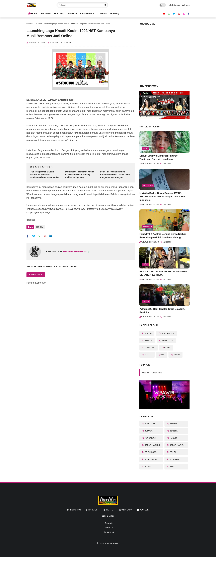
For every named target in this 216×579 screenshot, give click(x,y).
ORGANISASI (150, 452)
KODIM (39, 24)
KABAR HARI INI (152, 445)
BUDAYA (148, 431)
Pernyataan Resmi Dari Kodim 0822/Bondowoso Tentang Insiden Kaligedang (79, 174)
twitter (110, 510)
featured (148, 186)
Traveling (114, 13)
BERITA (148, 333)
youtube (144, 510)
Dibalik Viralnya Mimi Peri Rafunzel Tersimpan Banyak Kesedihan (158, 157)
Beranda (29, 24)
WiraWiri (114, 543)
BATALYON (149, 423)
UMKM (176, 355)
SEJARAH (174, 459)
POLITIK (173, 452)
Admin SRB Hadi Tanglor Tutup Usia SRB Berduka (162, 311)
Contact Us (109, 532)
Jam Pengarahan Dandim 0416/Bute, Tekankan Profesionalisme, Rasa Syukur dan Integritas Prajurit (44, 175)
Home (32, 13)
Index (186, 5)
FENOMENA (150, 438)
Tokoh (146, 301)
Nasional (72, 13)
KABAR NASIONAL (178, 445)
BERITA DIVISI (167, 333)
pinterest (93, 510)
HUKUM (173, 438)
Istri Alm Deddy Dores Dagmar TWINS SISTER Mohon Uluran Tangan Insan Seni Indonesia (162, 196)
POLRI (167, 347)
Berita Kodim (167, 340)
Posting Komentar (36, 281)
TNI (162, 355)
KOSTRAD (147, 226)
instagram (75, 510)
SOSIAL (148, 355)
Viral (145, 148)
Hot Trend (59, 13)
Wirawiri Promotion (151, 372)
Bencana (173, 431)
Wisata (102, 13)
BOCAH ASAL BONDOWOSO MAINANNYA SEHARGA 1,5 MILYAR (163, 273)
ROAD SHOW (150, 459)
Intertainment (87, 13)
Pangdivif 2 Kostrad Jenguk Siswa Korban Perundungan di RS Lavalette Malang (162, 236)
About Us (109, 527)
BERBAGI (173, 423)
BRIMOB (148, 340)
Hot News (46, 13)
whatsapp (127, 510)
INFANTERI (149, 347)
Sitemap (174, 5)
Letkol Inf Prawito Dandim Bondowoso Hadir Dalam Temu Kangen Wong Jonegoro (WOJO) (115, 175)
